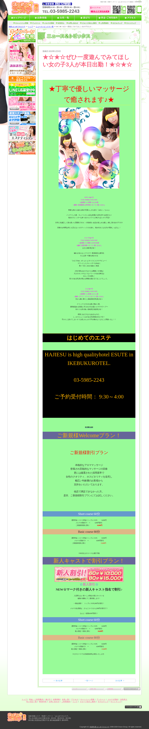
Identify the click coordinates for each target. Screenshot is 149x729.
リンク (75, 702)
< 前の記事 (58, 681)
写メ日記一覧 (31, 702)
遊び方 (48, 699)
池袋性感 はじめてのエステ (99, 727)
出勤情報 (110, 689)
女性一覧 (93, 689)
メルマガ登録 (49, 23)
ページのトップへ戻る (131, 689)
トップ (30, 27)
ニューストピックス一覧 (45, 27)
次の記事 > (119, 681)
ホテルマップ (117, 23)
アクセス (74, 699)
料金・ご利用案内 (36, 699)
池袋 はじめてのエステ (17, 27)
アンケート (36, 23)
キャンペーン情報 (21, 23)
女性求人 (61, 23)
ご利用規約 (104, 23)
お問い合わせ (73, 23)
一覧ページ (89, 681)
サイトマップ (131, 23)
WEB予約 (43, 702)
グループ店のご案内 (89, 23)
